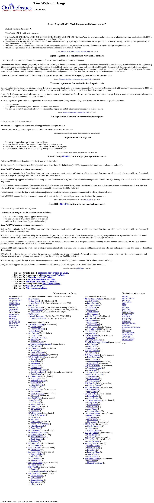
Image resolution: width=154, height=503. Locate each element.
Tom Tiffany (92, 454)
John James (91, 307)
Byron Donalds (36, 404)
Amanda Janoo (93, 441)
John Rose (91, 428)
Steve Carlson (14, 325)
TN (86, 424)
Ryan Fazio (35, 391)
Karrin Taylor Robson (39, 355)
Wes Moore (36, 467)
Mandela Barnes (93, 446)
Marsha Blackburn (94, 426)
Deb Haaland (92, 344)
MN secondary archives (36, 288)
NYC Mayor (33, 305)
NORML (66, 156)
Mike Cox (91, 310)
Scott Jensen (13, 311)
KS (29, 452)
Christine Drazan (93, 385)
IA (29, 435)
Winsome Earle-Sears (39, 318)
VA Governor (33, 314)
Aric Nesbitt (92, 301)
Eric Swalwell (36, 368)
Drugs (124, 305)
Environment (126, 311)
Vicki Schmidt (36, 460)
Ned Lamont (36, 389)
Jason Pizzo (35, 411)
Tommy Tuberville (38, 337)
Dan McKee (92, 394)
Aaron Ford (91, 353)
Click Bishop (36, 327)
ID (29, 443)
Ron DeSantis (37, 398)
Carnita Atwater (93, 430)
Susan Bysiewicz (37, 394)
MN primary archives (35, 286)
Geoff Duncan (36, 422)
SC (86, 400)
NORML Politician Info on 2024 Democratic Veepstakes (75, 51)
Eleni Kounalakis (37, 372)
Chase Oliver (36, 428)
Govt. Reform (127, 318)
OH (86, 366)
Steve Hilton (35, 361)
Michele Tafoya (14, 320)
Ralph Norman (93, 405)
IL (29, 448)
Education (125, 307)
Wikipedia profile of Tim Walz (40, 277)
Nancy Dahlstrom (37, 329)
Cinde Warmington (94, 340)
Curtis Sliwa (35, 312)
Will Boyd (34, 340)
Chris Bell (91, 437)
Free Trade (126, 316)
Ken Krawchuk (93, 389)
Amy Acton (91, 370)
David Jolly (35, 406)
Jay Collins (35, 400)
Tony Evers (92, 443)
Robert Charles (36, 482)
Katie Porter (35, 363)
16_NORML (79, 268)
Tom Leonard (92, 312)
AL (29, 333)
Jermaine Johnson (94, 411)
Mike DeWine (94, 366)
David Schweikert (37, 353)
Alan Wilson (92, 409)
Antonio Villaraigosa (39, 370)
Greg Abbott (93, 433)
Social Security (127, 334)
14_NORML (88, 199)
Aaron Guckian (93, 398)
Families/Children (128, 313)
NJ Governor (33, 299)
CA (29, 357)
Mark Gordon (94, 459)
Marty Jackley (92, 422)
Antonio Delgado (94, 361)
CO (29, 376)
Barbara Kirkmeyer (38, 381)
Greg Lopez (35, 378)
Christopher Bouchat (39, 471)
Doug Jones (35, 335)
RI (86, 394)
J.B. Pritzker (36, 448)
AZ (29, 348)
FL (29, 398)
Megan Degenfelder (95, 463)
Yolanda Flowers (37, 342)
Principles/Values (128, 332)
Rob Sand (34, 441)
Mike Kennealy (36, 465)
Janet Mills (36, 473)
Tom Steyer (35, 365)
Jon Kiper (91, 338)
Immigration (126, 325)
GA (29, 413)
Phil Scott (92, 439)
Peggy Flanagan (14, 322)
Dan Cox (34, 469)
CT (29, 389)
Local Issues (126, 331)
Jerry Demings (36, 409)
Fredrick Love (36, 346)
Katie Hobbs (37, 348)
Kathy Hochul (94, 355)
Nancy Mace (92, 402)
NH (86, 335)
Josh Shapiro (93, 387)
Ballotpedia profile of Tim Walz (41, 279)
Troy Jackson (36, 478)
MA (30, 463)
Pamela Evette (92, 407)
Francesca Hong (93, 452)
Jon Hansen (91, 418)
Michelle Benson (14, 304)
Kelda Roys (91, 450)
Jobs (123, 329)
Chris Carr (35, 417)
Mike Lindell (13, 305)
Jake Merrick (92, 377)
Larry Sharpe (92, 359)
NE (86, 331)
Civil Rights (126, 300)
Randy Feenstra (37, 439)
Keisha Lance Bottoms (39, 424)
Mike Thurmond (37, 426)
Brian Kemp (37, 413)
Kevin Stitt (93, 372)
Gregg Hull (91, 346)
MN (86, 318)
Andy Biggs (35, 350)
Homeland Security (128, 323)
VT (86, 439)
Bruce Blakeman (93, 357)
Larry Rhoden (94, 413)
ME (29, 473)
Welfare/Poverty (127, 340)
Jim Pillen (92, 331)
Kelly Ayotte (94, 335)
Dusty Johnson (93, 415)
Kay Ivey (35, 333)
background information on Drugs (53, 273)
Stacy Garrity (92, 392)
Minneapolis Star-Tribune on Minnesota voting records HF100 (75, 79)
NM (86, 342)
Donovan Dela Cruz (38, 432)
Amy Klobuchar (14, 298)
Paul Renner (35, 402)
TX (86, 433)
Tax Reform (126, 336)
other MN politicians (51, 284)
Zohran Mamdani (36, 307)
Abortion (125, 296)
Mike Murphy (13, 307)
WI (86, 443)
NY (86, 355)
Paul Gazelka (13, 309)
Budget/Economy (128, 298)
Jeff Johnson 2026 (15, 300)
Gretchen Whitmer (95, 299)
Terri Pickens (36, 445)
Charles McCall (93, 379)
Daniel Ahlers (92, 420)
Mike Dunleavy (38, 324)
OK (86, 372)
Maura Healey (37, 463)
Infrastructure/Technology (131, 327)
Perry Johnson (92, 303)
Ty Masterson (36, 458)
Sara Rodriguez (93, 448)
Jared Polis (36, 376)
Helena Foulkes (93, 396)
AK (29, 324)
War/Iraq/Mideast (128, 338)
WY (86, 459)
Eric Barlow (92, 461)
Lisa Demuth (13, 302)
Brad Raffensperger (38, 415)
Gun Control (126, 320)
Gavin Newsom (38, 357)
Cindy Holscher (37, 454)
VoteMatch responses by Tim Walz (41, 282)
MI (86, 299)
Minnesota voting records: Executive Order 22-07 (76, 112)
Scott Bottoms (36, 383)
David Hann (13, 318)
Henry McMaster (95, 400)
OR (86, 383)
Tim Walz (93, 318)
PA (86, 387)
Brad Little (35, 443)
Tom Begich (35, 331)
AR (29, 344)
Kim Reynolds (37, 435)
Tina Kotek (93, 383)
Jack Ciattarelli (36, 303)
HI (29, 430)
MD (30, 467)
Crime (124, 304)
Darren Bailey (36, 450)
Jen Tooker (35, 396)
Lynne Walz (91, 333)
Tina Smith (12, 327)
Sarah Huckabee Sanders (41, 344)
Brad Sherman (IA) (38, 437)
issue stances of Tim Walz (52, 275)
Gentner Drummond (95, 374)
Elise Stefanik (92, 364)
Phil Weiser (35, 387)
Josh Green (35, 430)
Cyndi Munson (93, 381)
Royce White (13, 323)
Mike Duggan (92, 314)
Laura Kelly (36, 452)
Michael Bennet (37, 385)
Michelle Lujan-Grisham (98, 342)
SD (86, 413)
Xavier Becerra (36, 359)
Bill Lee (92, 424)
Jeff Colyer (35, 456)
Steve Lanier (92, 348)
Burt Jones (35, 419)
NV (86, 351)
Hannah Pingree (37, 480)
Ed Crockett (35, 484)
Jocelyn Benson (93, 305)
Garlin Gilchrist (93, 316)
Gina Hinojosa (92, 435)
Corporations (126, 302)
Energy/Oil (126, 309)
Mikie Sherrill (34, 301)
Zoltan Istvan (36, 374)
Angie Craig (13, 316)
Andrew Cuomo (37, 310)
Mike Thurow (92, 456)
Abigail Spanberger (37, 316)
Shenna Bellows (37, 476)
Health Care (126, 322)
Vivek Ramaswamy (94, 368)
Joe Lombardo (94, 351)
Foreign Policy (127, 314)
